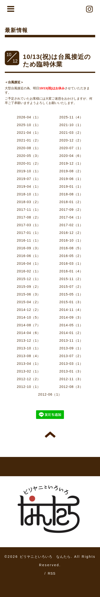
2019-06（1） (71, 179)
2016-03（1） (71, 263)
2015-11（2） (71, 279)
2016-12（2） (71, 233)
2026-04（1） (29, 117)
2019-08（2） (71, 171)
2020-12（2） (71, 140)
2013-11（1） (71, 340)
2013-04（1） (29, 364)
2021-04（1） (29, 133)
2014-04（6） (29, 333)
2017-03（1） (29, 225)
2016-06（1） (29, 256)
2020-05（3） (29, 156)
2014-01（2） (71, 333)
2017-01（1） (29, 233)
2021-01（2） (29, 140)
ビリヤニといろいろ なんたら (45, 556)
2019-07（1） (29, 179)
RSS (52, 573)
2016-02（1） (29, 271)
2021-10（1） (71, 125)
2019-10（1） (29, 171)
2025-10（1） (29, 125)
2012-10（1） (29, 387)
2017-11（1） (29, 210)
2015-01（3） (71, 302)
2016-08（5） (71, 248)
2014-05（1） (71, 325)
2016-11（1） (29, 240)
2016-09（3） (29, 248)
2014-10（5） (29, 317)
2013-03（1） (71, 364)
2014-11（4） (71, 310)
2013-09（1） (71, 348)
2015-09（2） (29, 287)
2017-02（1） (71, 225)
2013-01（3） (71, 371)
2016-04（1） (29, 263)
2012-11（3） (71, 379)
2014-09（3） (71, 317)
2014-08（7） (29, 325)
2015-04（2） (29, 302)
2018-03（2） (29, 202)
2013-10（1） (29, 348)
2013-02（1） (29, 371)
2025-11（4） (71, 117)
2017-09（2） (71, 210)
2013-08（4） (29, 356)
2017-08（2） (29, 217)
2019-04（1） (29, 186)
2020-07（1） (71, 148)
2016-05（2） (71, 256)
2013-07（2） (71, 356)
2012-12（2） (29, 379)
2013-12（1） (29, 340)
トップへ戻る (50, 434)
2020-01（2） (29, 163)
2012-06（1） (50, 394)
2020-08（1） (29, 148)
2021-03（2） (71, 133)
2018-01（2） (71, 202)
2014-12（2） (29, 310)
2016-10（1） (71, 240)
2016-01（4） (71, 271)
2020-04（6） (71, 156)
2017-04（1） (71, 217)
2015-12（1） (29, 279)
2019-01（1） (71, 186)
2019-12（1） (71, 163)
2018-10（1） (29, 194)
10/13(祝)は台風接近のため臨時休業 (57, 60)
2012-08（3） (71, 387)
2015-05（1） (71, 294)
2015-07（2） (71, 287)
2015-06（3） (29, 294)
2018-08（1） (71, 194)
